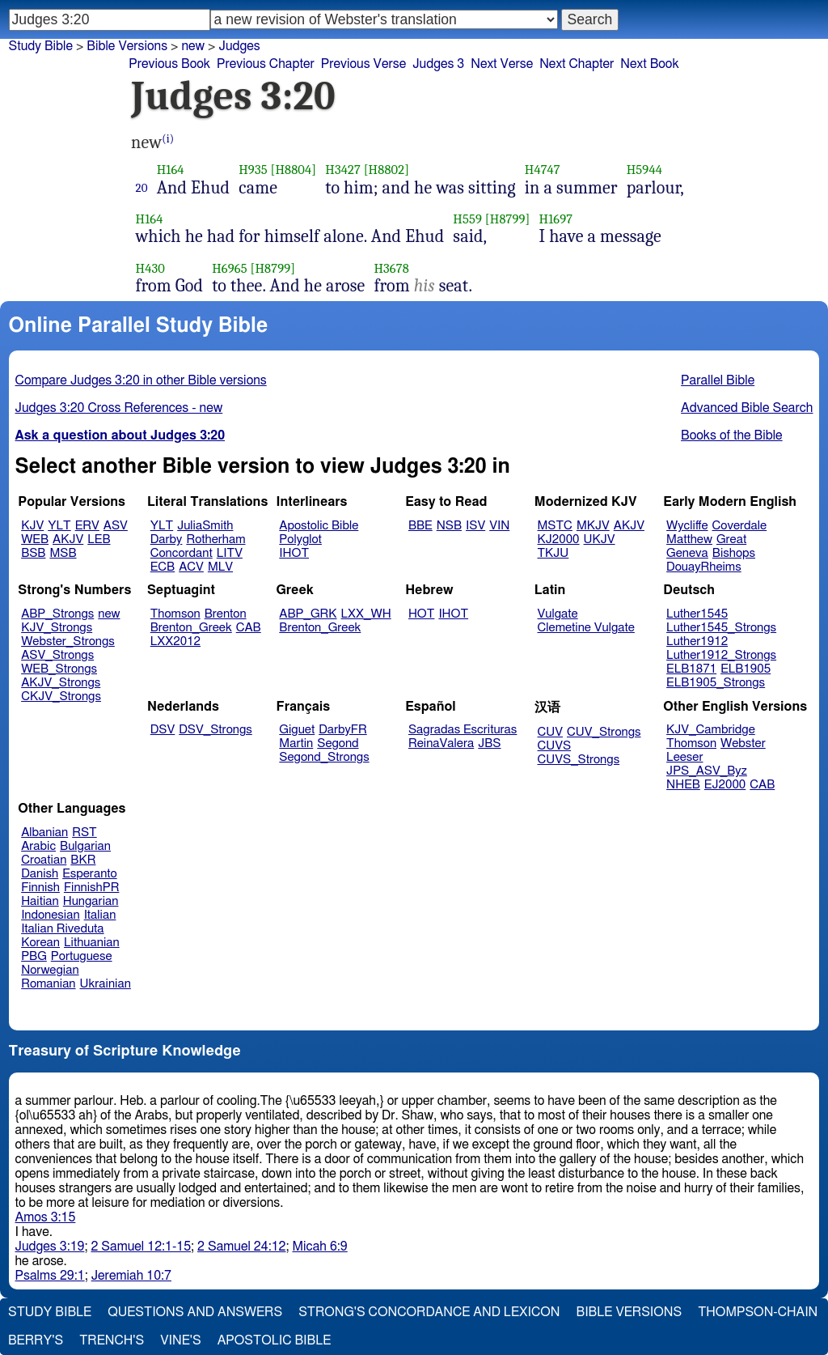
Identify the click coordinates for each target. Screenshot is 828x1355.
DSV (162, 730)
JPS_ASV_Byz (706, 771)
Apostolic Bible (275, 1340)
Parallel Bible (717, 380)
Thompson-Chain (757, 1312)
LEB (98, 539)
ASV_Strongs (57, 655)
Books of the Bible (732, 435)
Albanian (44, 832)
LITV (230, 553)
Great (731, 539)
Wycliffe (687, 526)
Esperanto (89, 874)
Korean (40, 943)
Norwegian (49, 970)
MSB (62, 553)
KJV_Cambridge (710, 730)
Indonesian (50, 915)
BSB (33, 553)
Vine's (180, 1340)
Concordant (181, 553)
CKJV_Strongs (61, 696)
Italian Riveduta (62, 929)
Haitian (40, 901)
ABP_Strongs (57, 614)
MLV (220, 567)
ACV (191, 567)
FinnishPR (92, 887)
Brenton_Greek (191, 628)
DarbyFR (343, 730)
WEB (35, 539)
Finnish (40, 887)
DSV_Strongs (215, 730)
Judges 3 (438, 63)
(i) (168, 139)
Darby (166, 539)
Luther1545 (697, 614)
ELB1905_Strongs (715, 683)
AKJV (68, 539)
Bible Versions (127, 46)
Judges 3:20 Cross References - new (119, 407)
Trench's (111, 1340)
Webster (743, 743)
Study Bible (41, 46)
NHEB (683, 785)
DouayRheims (703, 567)
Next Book (649, 63)
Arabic (38, 846)
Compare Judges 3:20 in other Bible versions (141, 380)
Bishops (733, 553)
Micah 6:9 (319, 1246)
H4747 (542, 169)
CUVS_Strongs (579, 760)
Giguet (297, 730)
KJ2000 (559, 539)
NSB (449, 526)
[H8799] (507, 219)
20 (142, 188)
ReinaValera (441, 743)
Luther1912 (697, 641)
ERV (87, 526)
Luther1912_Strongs (721, 655)
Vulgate (558, 614)
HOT (421, 614)
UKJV (599, 539)
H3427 (343, 169)
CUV (551, 732)
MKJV (593, 526)
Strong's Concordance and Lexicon (429, 1312)
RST (84, 832)
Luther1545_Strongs (721, 628)
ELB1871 (691, 669)
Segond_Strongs (324, 757)
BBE (420, 526)
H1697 (556, 219)
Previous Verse (363, 63)
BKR (82, 860)
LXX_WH (366, 614)
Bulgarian (85, 846)
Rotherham (215, 539)
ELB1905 (745, 669)
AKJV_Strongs (60, 683)
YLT (59, 526)
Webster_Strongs (68, 641)
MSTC (555, 526)
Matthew (689, 539)
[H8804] (293, 169)
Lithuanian (92, 943)
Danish (39, 874)
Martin (296, 743)
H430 (150, 268)
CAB (248, 628)
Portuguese (81, 956)
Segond (337, 743)
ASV (116, 526)
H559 (467, 219)
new (193, 46)
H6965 (229, 268)
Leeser (684, 757)
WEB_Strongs (59, 669)
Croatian (43, 860)
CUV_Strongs (603, 732)
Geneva (687, 553)
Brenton (226, 614)
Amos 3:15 (45, 1217)
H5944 (644, 169)
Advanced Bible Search (747, 407)
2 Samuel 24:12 (241, 1246)
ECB (162, 567)
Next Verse (502, 63)
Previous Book (169, 63)
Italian (100, 915)
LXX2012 (175, 641)
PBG (34, 956)
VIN (499, 526)
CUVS (555, 746)
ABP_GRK (307, 614)
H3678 (391, 268)
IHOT (294, 553)
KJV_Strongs (56, 628)
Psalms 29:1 (50, 1275)
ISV (475, 526)
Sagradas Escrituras (462, 730)
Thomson (175, 614)
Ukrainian (105, 984)
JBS (489, 743)
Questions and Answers (195, 1312)
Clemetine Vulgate (586, 628)
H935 (253, 169)
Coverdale (739, 526)
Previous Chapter (266, 63)
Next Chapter (576, 63)
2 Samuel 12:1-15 (141, 1246)
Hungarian (91, 901)
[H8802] (386, 169)
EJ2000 (725, 785)
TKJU (553, 553)
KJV (32, 526)
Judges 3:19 (50, 1246)
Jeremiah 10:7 (131, 1275)
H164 (170, 169)
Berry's (35, 1340)
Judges (239, 46)
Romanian (48, 984)
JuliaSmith (205, 526)
